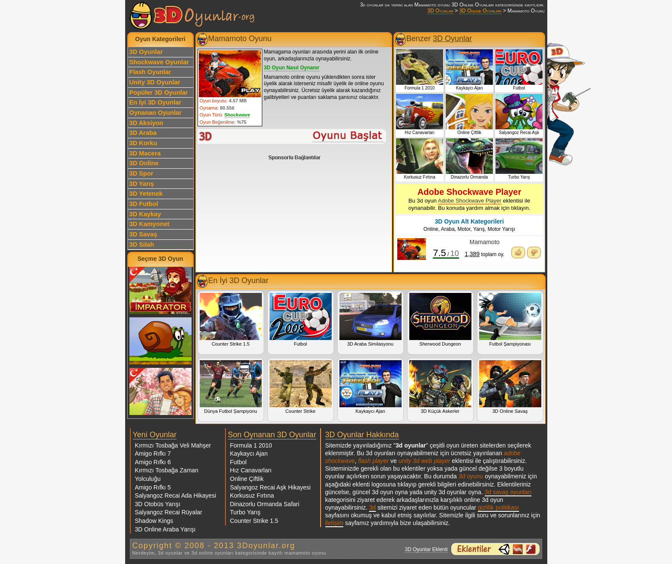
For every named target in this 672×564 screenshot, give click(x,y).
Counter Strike (301, 387)
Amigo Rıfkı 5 (153, 487)
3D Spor (141, 173)
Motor (464, 229)
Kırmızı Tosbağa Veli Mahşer (173, 445)
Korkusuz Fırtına (252, 495)
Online (430, 229)
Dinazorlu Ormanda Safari (265, 504)
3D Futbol (144, 203)
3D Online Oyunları (480, 11)
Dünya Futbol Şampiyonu (231, 387)
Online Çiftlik (247, 478)
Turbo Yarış (245, 512)
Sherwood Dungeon (440, 319)
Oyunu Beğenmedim (534, 252)
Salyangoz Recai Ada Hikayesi (175, 495)
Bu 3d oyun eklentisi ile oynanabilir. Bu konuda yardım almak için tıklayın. (469, 199)
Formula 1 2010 (251, 445)
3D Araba (143, 132)
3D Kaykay (145, 214)
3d (372, 507)
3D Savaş (143, 234)
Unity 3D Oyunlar (154, 82)
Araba (448, 229)
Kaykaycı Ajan (370, 387)
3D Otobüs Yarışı (157, 504)
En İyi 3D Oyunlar (155, 102)
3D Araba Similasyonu (370, 319)
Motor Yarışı (501, 229)
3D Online (144, 163)
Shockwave (237, 114)
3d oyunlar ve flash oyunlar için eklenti (495, 549)
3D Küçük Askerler (440, 387)
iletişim (334, 522)
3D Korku (143, 143)
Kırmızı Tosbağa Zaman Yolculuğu (166, 474)
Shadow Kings (154, 520)
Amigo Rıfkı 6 (153, 462)
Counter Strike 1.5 (231, 319)
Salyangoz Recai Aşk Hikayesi (270, 487)
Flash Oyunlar (150, 72)
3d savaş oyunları (508, 492)
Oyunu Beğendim (518, 252)
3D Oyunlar (440, 11)
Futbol (301, 319)
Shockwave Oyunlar (159, 62)
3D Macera (145, 153)
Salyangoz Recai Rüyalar (168, 512)
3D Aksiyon (146, 122)
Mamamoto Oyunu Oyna (292, 136)
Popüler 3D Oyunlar (158, 92)
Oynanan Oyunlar (155, 112)
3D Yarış (141, 183)
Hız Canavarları (251, 470)
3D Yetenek (146, 193)
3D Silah (141, 244)
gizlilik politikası (498, 507)
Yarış (479, 229)
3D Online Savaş (510, 387)
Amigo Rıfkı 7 (153, 453)
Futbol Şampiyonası (510, 319)
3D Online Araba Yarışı (165, 529)
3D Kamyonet (149, 224)
